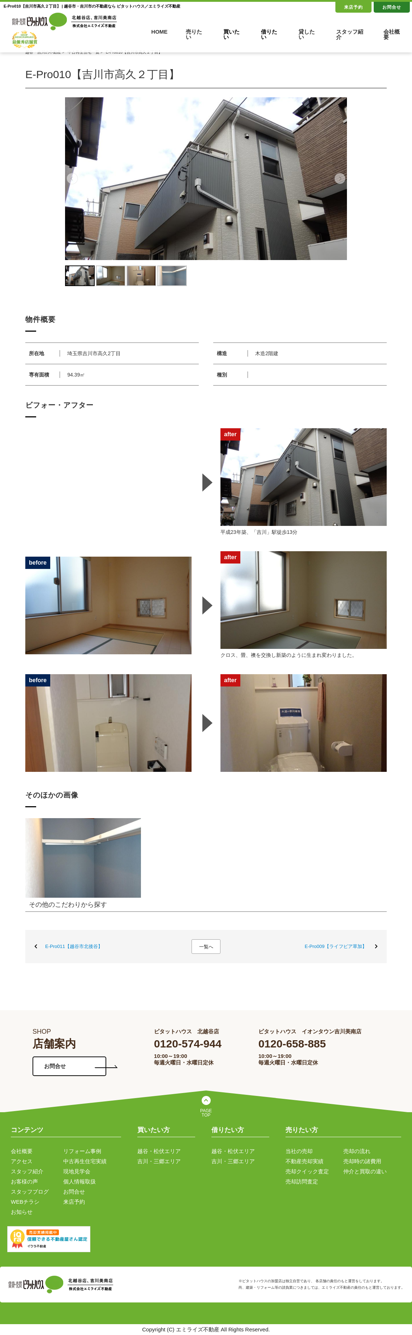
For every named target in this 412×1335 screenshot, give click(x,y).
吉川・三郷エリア (159, 1161)
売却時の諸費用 (362, 1161)
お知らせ (22, 1212)
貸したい (307, 34)
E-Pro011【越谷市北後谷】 (74, 946)
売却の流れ (356, 1151)
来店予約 (353, 7)
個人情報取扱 (79, 1181)
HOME (159, 32)
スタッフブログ (30, 1192)
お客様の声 (24, 1181)
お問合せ (391, 7)
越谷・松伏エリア (159, 1151)
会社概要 (391, 34)
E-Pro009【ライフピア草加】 (336, 946)
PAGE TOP (206, 1113)
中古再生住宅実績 (85, 1161)
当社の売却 (299, 1151)
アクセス (22, 1161)
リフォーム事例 (82, 1151)
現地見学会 (76, 1171)
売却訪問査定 (302, 1181)
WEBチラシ (25, 1202)
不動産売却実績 (304, 1161)
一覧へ (206, 946)
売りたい (194, 34)
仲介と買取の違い (365, 1171)
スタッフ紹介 (349, 34)
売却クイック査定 (307, 1171)
